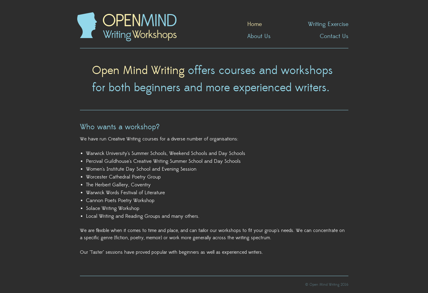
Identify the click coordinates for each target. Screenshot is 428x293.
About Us (259, 37)
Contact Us (334, 37)
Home (254, 24)
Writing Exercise (328, 24)
